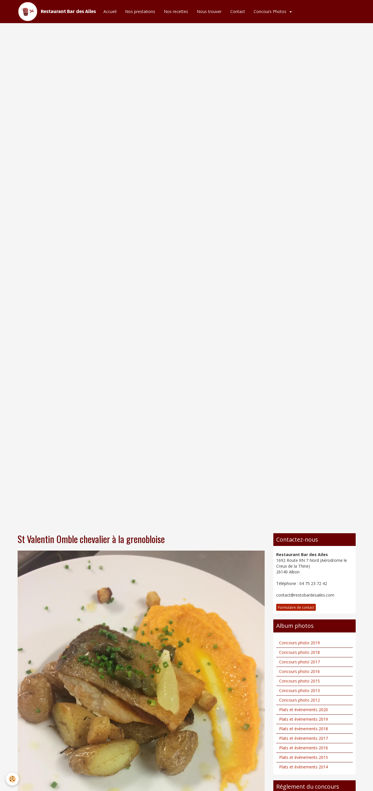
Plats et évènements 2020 (303, 709)
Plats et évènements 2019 (303, 719)
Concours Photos (270, 11)
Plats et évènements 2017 (303, 738)
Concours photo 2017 (299, 662)
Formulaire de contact (296, 607)
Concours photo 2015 (299, 681)
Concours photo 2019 (299, 642)
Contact (237, 11)
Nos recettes (176, 11)
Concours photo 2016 (299, 671)
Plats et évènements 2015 (303, 757)
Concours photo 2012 (299, 700)
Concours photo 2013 (299, 690)
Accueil (109, 11)
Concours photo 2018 (299, 652)
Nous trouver (209, 11)
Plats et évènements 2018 (303, 728)
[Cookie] (12, 779)
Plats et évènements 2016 (303, 747)
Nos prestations (140, 11)
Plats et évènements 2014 (303, 767)
